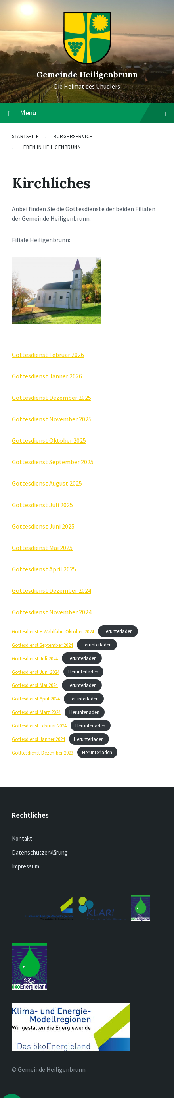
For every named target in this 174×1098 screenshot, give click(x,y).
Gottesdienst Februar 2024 (39, 725)
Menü (93, 112)
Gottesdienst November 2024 (52, 612)
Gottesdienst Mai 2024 (35, 685)
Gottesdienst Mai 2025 (42, 548)
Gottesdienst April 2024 (36, 698)
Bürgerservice (73, 136)
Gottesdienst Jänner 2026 (47, 376)
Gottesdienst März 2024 (36, 712)
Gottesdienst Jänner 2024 (38, 739)
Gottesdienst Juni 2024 (35, 672)
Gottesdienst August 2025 (47, 483)
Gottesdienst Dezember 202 (50, 397)
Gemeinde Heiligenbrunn (87, 74)
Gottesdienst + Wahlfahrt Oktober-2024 (53, 631)
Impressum (25, 866)
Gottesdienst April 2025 (44, 569)
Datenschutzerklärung (40, 852)
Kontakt (22, 838)
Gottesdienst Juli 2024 (35, 658)
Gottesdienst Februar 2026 (48, 355)
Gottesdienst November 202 (50, 419)
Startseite (25, 136)
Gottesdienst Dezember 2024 (51, 590)
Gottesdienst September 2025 (53, 462)
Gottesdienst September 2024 (42, 645)
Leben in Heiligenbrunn (51, 147)
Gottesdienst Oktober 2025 (49, 440)
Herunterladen (118, 631)
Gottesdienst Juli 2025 (42, 505)
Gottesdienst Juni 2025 (43, 526)
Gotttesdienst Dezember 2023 (42, 752)
